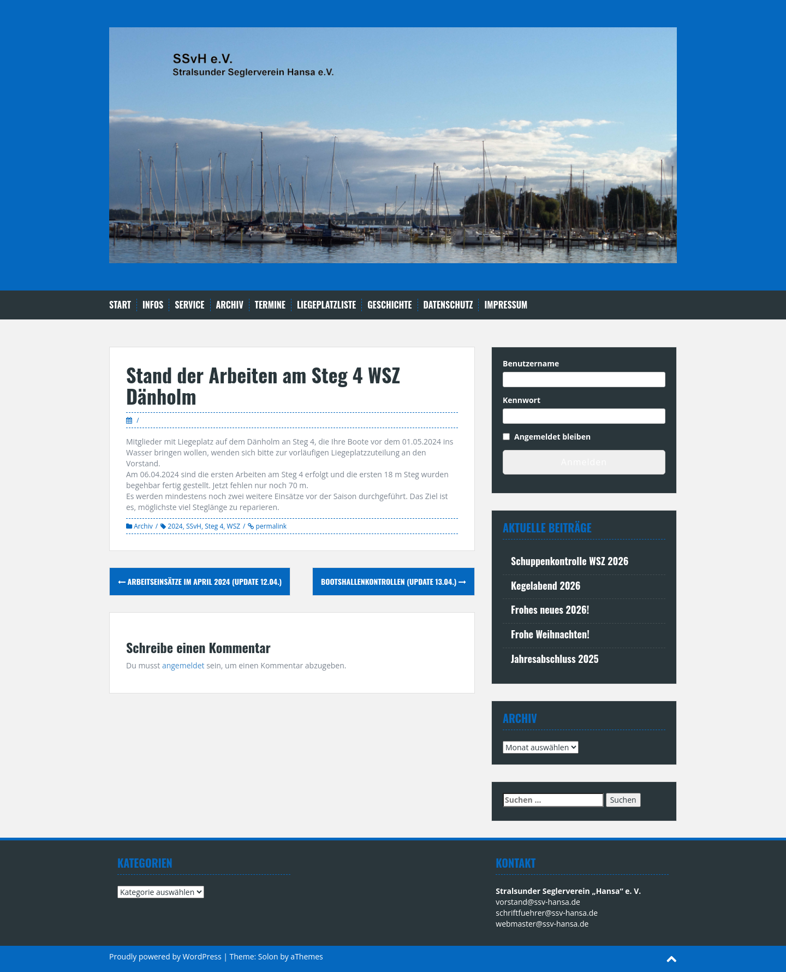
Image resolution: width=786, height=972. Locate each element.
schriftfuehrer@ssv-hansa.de (547, 913)
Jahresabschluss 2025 (555, 658)
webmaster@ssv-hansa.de (542, 923)
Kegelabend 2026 (546, 585)
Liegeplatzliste (326, 305)
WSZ (234, 526)
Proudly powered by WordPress (165, 956)
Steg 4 (214, 526)
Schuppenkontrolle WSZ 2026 (569, 561)
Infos (152, 305)
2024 (175, 526)
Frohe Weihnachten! (550, 634)
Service (189, 305)
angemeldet (183, 665)
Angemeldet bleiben (552, 436)
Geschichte (389, 305)
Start (120, 305)
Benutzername (531, 363)
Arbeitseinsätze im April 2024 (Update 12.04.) (200, 581)
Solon (268, 956)
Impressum (505, 305)
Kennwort (521, 400)
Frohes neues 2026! (550, 609)
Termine (270, 305)
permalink (270, 526)
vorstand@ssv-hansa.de (538, 902)
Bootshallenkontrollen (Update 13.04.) (393, 581)
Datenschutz (448, 305)
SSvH (193, 526)
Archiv (229, 305)
